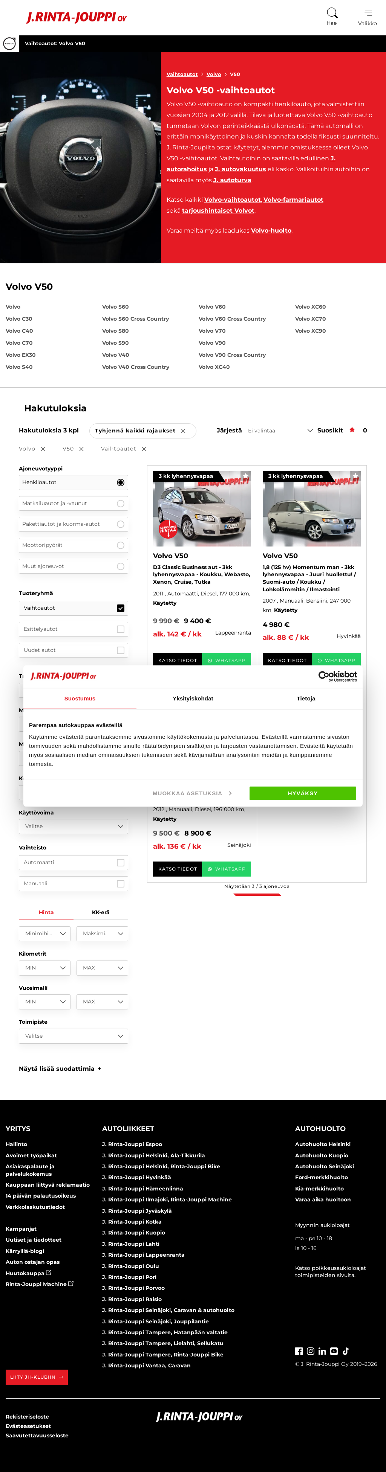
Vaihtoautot (187, 74)
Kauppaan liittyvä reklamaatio (48, 1184)
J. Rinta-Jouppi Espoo (132, 1144)
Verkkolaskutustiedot (35, 1207)
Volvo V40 (115, 355)
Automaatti (74, 862)
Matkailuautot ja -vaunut (73, 503)
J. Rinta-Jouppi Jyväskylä (137, 1210)
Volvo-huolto (271, 230)
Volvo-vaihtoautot (232, 199)
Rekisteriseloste (27, 1416)
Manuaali (74, 883)
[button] (60, 1068)
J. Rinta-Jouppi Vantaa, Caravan (146, 1365)
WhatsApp (227, 660)
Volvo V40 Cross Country (135, 367)
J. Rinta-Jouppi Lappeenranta (143, 1254)
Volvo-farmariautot (293, 199)
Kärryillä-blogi (25, 1251)
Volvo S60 (115, 306)
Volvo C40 (19, 330)
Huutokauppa (28, 1273)
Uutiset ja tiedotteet (33, 1239)
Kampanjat (21, 1228)
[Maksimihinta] (102, 934)
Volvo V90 (212, 342)
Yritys (18, 1129)
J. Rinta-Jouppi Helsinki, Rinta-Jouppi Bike (161, 1166)
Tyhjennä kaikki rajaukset (145, 431)
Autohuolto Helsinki (323, 1144)
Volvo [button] (37, 449)
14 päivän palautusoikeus (41, 1195)
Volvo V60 (212, 306)
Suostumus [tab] (80, 698)
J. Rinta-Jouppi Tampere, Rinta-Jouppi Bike (163, 1354)
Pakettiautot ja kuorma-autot (73, 524)
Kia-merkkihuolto (319, 1188)
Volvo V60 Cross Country (232, 318)
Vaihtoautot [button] (129, 449)
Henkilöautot (73, 482)
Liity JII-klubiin (36, 1377)
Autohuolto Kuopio (321, 1155)
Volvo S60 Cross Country (135, 318)
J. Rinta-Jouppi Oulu (130, 1266)
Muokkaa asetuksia (192, 793)
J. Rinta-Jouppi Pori (129, 1277)
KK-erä (101, 912)
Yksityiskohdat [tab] (193, 698)
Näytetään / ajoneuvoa (257, 886)
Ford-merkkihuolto (321, 1177)
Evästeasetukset (28, 1426)
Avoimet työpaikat (31, 1155)
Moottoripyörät (73, 545)
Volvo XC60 (310, 306)
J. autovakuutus (240, 169)
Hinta (46, 912)
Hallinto (16, 1144)
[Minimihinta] (44, 934)
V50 (235, 74)
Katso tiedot (177, 660)
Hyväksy (303, 793)
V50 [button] (78, 449)
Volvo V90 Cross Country (232, 355)
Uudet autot (74, 650)
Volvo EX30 (21, 355)
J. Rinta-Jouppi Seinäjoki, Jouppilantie (155, 1321)
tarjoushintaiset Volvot (218, 210)
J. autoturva (232, 180)
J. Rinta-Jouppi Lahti (130, 1244)
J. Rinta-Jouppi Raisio (132, 1299)
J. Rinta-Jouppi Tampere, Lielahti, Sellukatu (163, 1343)
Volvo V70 (212, 330)
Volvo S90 (115, 342)
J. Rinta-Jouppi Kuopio (133, 1232)
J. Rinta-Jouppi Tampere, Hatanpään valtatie (165, 1332)
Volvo (218, 74)
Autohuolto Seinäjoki (324, 1166)
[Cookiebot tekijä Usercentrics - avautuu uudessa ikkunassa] (324, 676)
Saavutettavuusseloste (37, 1435)
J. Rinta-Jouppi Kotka (132, 1221)
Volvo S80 (115, 330)
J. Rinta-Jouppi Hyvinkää (136, 1177)
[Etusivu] (67, 18)
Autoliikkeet (128, 1129)
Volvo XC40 (214, 367)
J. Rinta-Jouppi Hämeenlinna (142, 1188)
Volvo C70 (19, 342)
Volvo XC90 (310, 330)
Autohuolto (320, 1129)
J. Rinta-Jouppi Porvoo (133, 1288)
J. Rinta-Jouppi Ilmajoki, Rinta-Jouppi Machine (167, 1199)
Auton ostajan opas (33, 1262)
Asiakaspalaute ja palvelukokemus (30, 1170)
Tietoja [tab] (306, 698)
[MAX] (102, 968)
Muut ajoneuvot (73, 566)
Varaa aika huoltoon (323, 1199)
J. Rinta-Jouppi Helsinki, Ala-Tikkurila (153, 1155)
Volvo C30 (19, 318)
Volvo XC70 (310, 318)
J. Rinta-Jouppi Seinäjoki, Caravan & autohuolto (168, 1310)
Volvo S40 (19, 367)
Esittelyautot (74, 629)
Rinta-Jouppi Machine (40, 1284)
